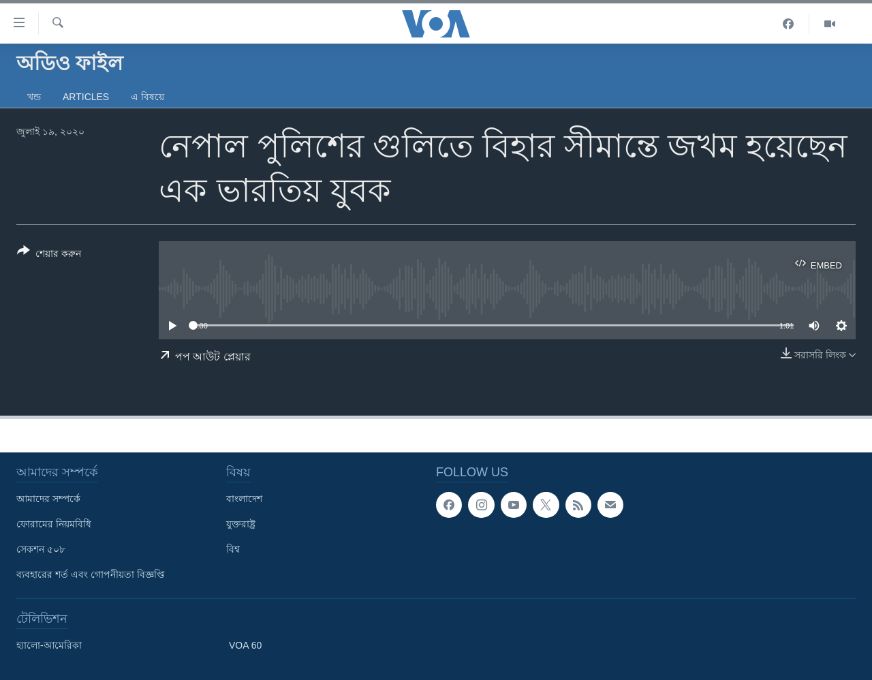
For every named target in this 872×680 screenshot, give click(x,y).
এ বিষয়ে (147, 96)
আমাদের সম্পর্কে (48, 498)
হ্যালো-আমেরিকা (49, 645)
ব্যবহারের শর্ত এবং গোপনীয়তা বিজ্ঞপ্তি (90, 574)
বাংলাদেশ (244, 498)
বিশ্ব (233, 549)
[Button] (49, 254)
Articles (86, 96)
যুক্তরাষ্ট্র (240, 524)
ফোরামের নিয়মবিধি (53, 524)
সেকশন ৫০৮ (40, 549)
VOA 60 (245, 645)
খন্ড (34, 96)
